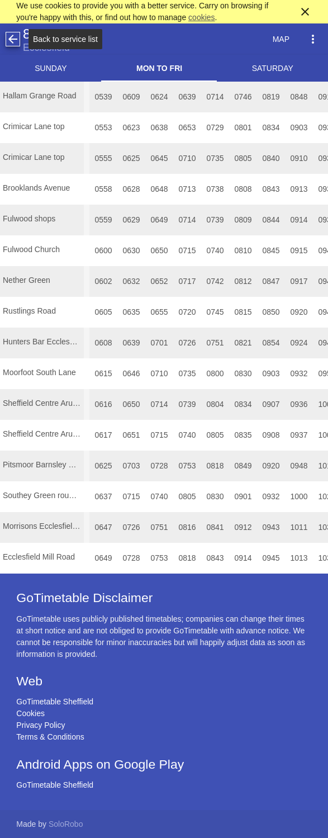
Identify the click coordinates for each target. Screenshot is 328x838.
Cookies (30, 713)
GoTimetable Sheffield (54, 701)
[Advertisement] (164, 807)
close (305, 11)
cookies (201, 17)
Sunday (50, 68)
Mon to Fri (159, 68)
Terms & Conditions (50, 736)
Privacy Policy (40, 725)
